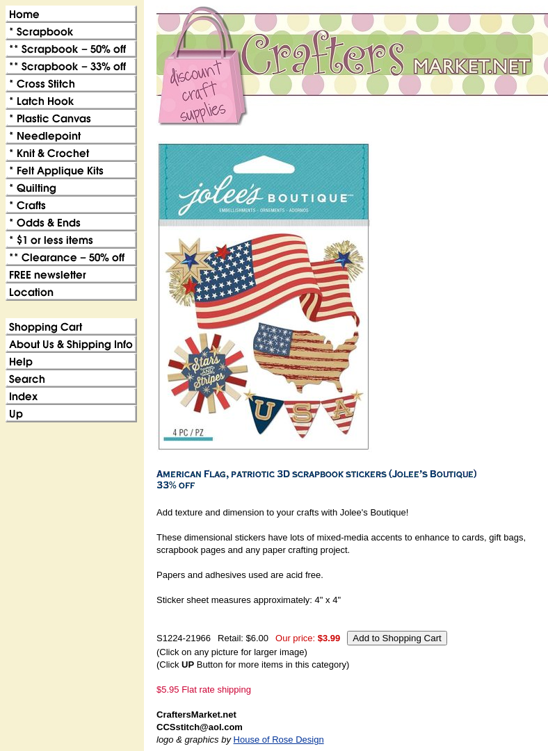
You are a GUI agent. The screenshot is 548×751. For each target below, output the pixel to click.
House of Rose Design (279, 739)
